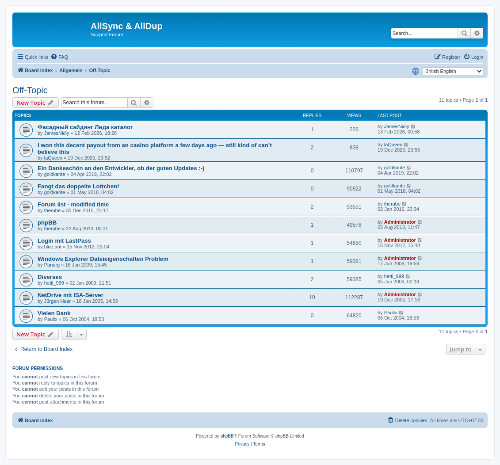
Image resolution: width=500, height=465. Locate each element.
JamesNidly (56, 133)
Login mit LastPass (64, 240)
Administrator (400, 222)
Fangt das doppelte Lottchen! (78, 186)
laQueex (53, 157)
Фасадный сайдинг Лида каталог (85, 127)
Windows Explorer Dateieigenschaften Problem (103, 258)
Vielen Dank (54, 313)
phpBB (47, 222)
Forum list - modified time (73, 204)
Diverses (50, 277)
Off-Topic (30, 90)
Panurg (52, 264)
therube (52, 210)
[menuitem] (59, 57)
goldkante (54, 174)
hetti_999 (54, 283)
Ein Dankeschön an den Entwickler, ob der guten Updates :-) (121, 168)
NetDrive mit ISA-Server (70, 295)
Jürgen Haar (57, 301)
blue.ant (52, 246)
